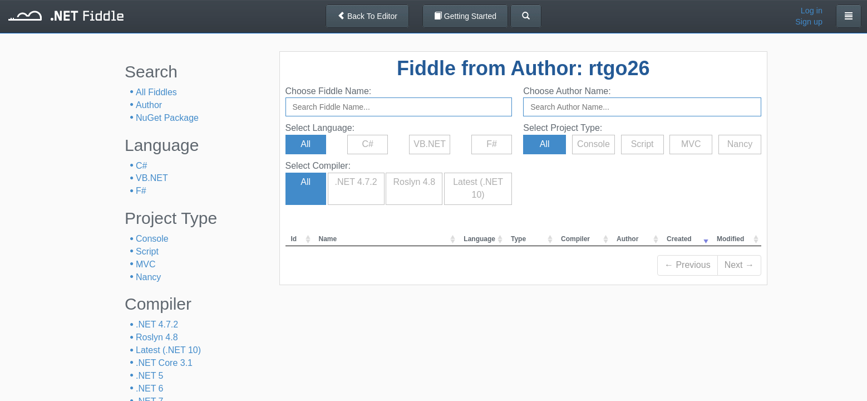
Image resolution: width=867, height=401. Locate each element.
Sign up (808, 21)
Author (149, 105)
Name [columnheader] (328, 239)
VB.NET (152, 178)
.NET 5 (150, 375)
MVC (146, 264)
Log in (811, 10)
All (306, 144)
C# (141, 165)
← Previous (687, 265)
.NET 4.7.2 (157, 324)
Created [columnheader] (679, 239)
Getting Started (465, 16)
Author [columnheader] (627, 239)
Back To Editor (367, 16)
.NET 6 (150, 388)
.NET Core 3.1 (164, 363)
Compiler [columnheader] (575, 239)
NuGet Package (167, 118)
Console (152, 238)
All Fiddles (156, 92)
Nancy (148, 277)
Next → (739, 265)
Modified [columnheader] (730, 239)
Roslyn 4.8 (157, 337)
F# (141, 190)
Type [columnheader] (518, 239)
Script (147, 251)
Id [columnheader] (294, 239)
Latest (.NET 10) (168, 350)
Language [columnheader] (479, 239)
